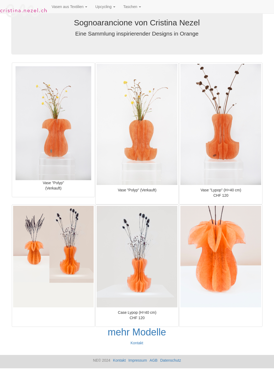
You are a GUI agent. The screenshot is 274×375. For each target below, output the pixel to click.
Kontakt (137, 343)
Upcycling (105, 7)
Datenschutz (170, 360)
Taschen (132, 7)
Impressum (137, 360)
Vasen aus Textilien (69, 7)
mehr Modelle (137, 332)
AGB (154, 360)
